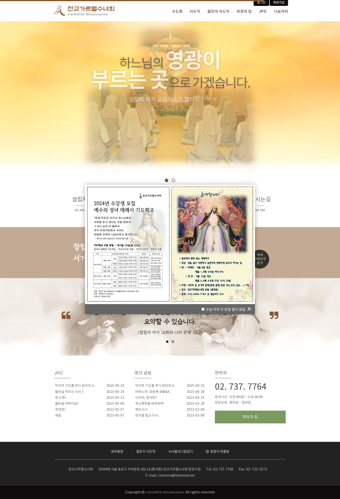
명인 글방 (143, 373)
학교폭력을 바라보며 (149, 404)
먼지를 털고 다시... (147, 415)
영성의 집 (250, 417)
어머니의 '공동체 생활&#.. (153, 392)
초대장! (60, 410)
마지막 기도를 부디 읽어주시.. (75, 386)
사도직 (195, 11)
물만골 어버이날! (66, 404)
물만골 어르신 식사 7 (69, 392)
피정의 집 (244, 11)
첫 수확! (60, 398)
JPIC (263, 11)
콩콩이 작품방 (217, 452)
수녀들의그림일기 (180, 452)
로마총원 (117, 452)
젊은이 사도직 (218, 11)
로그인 (261, 2)
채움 (58, 415)
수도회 (177, 11)
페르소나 (141, 410)
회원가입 (279, 2)
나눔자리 (281, 11)
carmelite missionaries (164, 492)
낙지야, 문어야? (146, 398)
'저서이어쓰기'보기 (259, 259)
